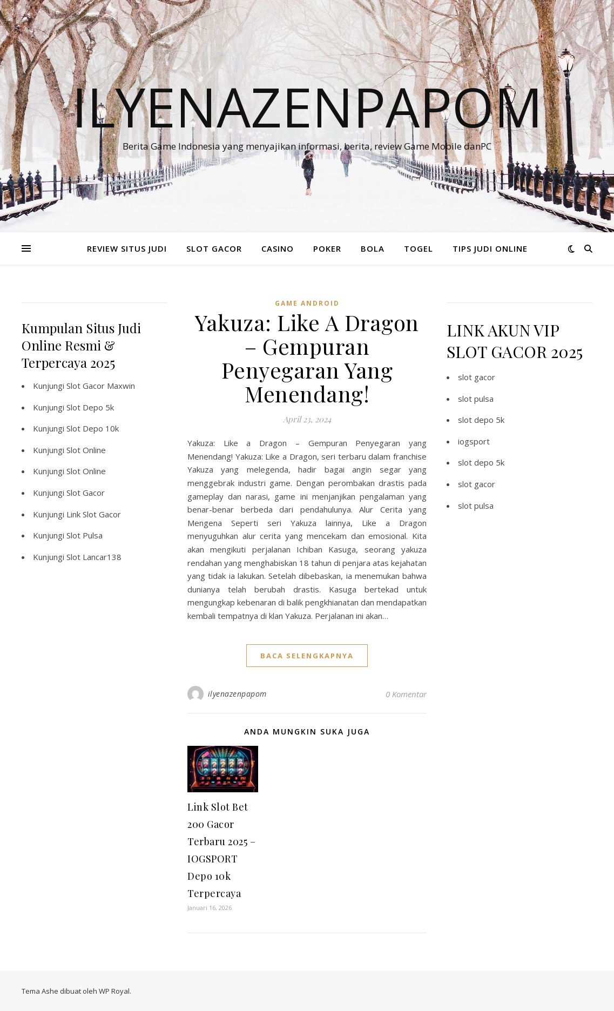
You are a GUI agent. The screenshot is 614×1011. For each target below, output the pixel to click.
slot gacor (476, 377)
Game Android (307, 303)
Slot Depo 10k (92, 428)
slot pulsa (476, 398)
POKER (327, 248)
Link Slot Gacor (93, 514)
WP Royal (114, 991)
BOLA (372, 248)
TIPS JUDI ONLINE (490, 248)
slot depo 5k (481, 419)
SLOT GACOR (214, 248)
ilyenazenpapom (237, 694)
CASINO (277, 248)
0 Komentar (406, 694)
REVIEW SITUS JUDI (127, 248)
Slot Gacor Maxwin (100, 385)
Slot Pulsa (84, 535)
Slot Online (86, 449)
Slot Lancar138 (94, 556)
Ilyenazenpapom (307, 106)
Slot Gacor (85, 492)
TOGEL (418, 248)
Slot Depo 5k (90, 407)
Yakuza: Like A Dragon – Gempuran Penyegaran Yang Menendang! (307, 358)
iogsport (474, 441)
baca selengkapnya (307, 655)
